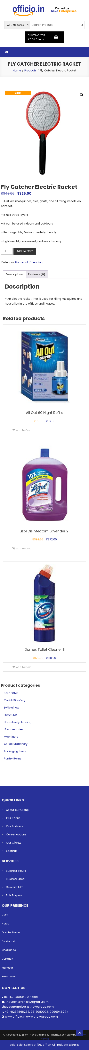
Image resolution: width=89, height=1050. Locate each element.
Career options (16, 834)
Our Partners (14, 826)
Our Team (13, 818)
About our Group (17, 810)
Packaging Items (15, 751)
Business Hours (16, 871)
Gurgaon (7, 959)
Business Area (15, 879)
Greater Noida (11, 932)
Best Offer (11, 693)
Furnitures (10, 715)
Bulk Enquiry (14, 895)
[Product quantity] (7, 251)
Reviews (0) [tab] (36, 274)
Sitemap (12, 851)
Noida (5, 923)
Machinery (11, 737)
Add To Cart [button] (23, 430)
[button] (81, 94)
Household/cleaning (29, 262)
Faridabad (8, 941)
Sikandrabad (10, 976)
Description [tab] (14, 274)
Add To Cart (24, 251)
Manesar (7, 968)
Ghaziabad (9, 950)
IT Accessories (13, 729)
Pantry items (12, 758)
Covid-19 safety (14, 700)
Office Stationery (16, 744)
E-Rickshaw (11, 708)
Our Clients (13, 843)
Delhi (5, 914)
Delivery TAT (14, 887)
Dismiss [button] (74, 1045)
